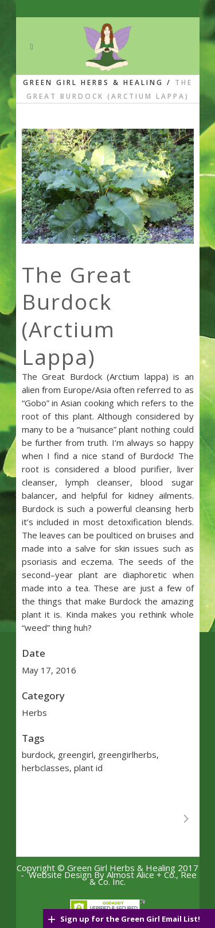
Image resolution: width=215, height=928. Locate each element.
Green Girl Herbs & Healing (93, 82)
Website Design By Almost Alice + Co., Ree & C (113, 878)
